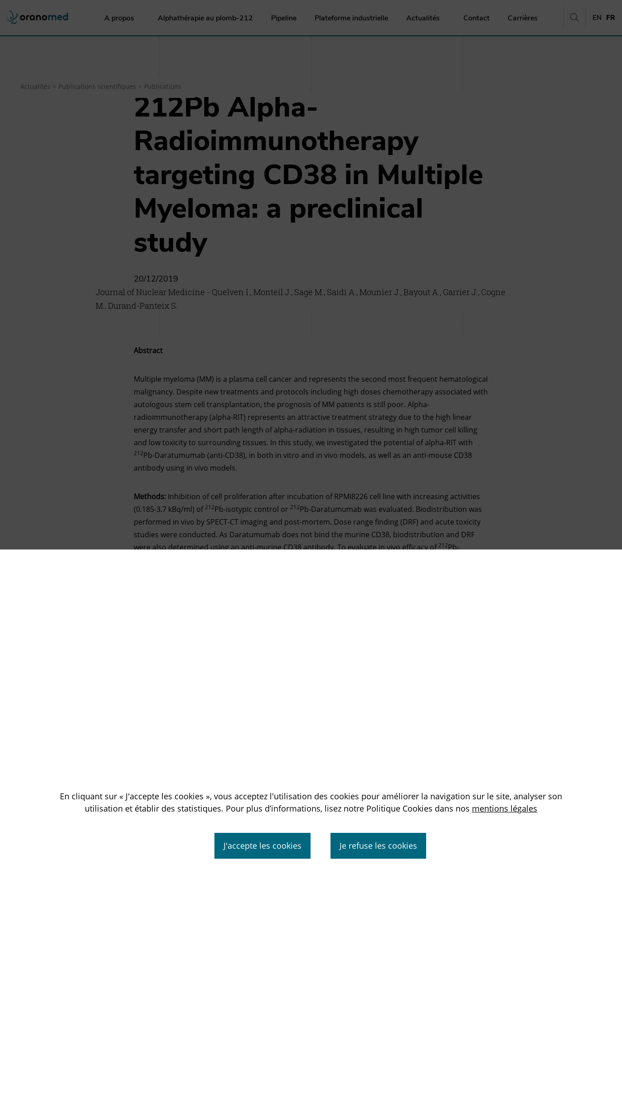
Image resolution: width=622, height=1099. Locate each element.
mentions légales (504, 808)
